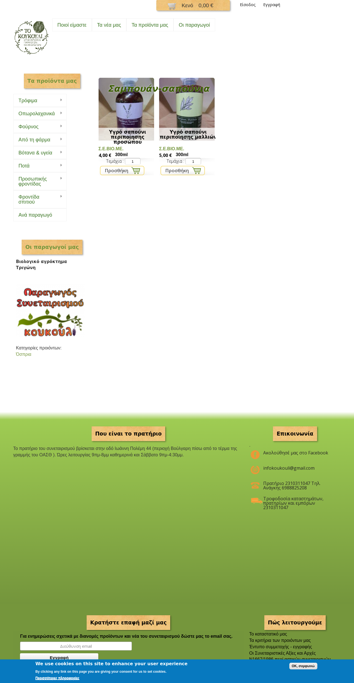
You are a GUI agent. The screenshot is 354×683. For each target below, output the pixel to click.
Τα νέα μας (109, 25)
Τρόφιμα (38, 101)
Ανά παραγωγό (35, 215)
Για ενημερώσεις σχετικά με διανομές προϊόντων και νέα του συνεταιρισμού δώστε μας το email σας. (126, 636)
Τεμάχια (114, 161)
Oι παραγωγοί (194, 25)
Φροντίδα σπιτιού (38, 199)
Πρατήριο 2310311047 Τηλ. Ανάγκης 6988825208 (291, 485)
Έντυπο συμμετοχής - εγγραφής (280, 646)
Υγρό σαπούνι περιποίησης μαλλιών (188, 134)
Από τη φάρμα (38, 140)
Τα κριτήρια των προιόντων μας (280, 640)
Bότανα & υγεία (38, 153)
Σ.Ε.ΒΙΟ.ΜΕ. (111, 148)
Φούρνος (38, 127)
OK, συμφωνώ (303, 666)
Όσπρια (23, 354)
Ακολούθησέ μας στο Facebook (295, 453)
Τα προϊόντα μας (150, 25)
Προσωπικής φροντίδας (38, 181)
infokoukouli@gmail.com (289, 468)
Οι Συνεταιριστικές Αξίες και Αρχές (282, 653)
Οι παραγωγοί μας (52, 247)
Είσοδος (248, 4)
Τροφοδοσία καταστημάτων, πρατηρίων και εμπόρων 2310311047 (293, 501)
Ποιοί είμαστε (72, 25)
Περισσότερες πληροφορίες (57, 678)
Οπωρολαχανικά (38, 114)
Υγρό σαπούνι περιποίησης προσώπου (127, 137)
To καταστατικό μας (268, 634)
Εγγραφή (271, 4)
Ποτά (38, 166)
